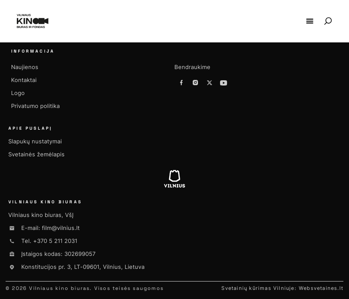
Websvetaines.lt (321, 288)
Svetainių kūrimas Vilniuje (257, 288)
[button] (309, 21)
